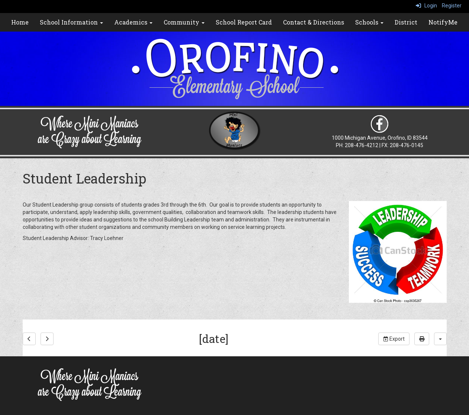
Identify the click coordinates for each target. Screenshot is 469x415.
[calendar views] (440, 339)
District (406, 22)
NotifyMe (442, 22)
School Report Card (244, 22)
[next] (47, 339)
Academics (133, 22)
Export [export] (394, 339)
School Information (71, 22)
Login (426, 6)
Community (184, 22)
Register (452, 6)
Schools (369, 22)
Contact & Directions (313, 22)
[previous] (29, 339)
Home (20, 22)
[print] (421, 339)
